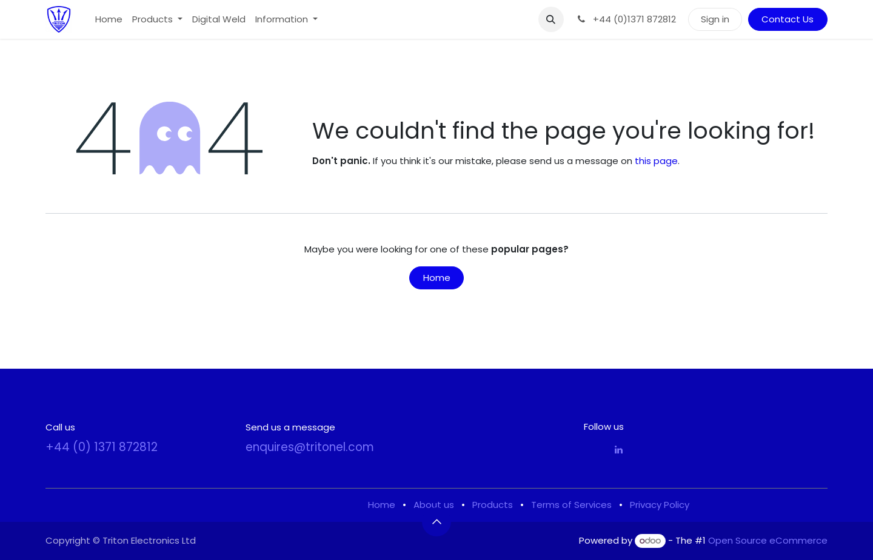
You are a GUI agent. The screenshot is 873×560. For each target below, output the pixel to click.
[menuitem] (108, 19)
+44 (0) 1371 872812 (101, 447)
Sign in (715, 19)
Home (436, 277)
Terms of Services (571, 504)
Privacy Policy (659, 504)
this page (656, 160)
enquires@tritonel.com (310, 447)
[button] (551, 19)
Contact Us (787, 19)
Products (492, 504)
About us (433, 504)
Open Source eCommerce (768, 540)
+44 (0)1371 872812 (626, 19)
